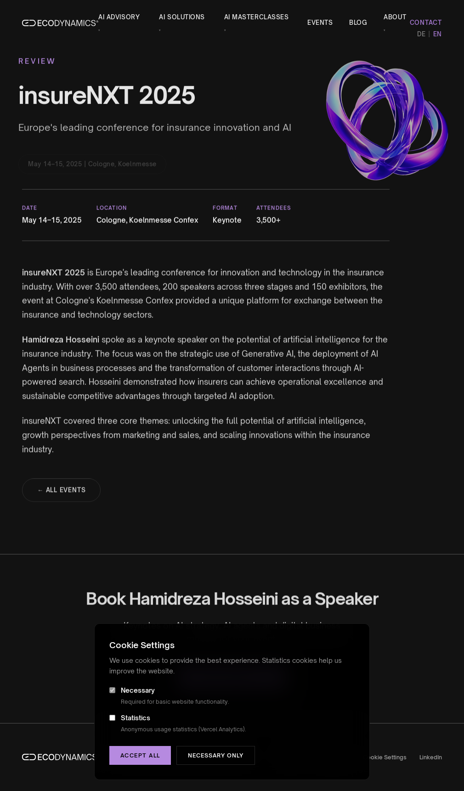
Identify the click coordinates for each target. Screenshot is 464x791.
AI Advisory (119, 22)
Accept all (140, 755)
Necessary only (215, 755)
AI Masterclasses (256, 22)
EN (437, 34)
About (395, 22)
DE (421, 34)
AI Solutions (181, 22)
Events (320, 22)
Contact (426, 22)
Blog (358, 22)
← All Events (61, 492)
